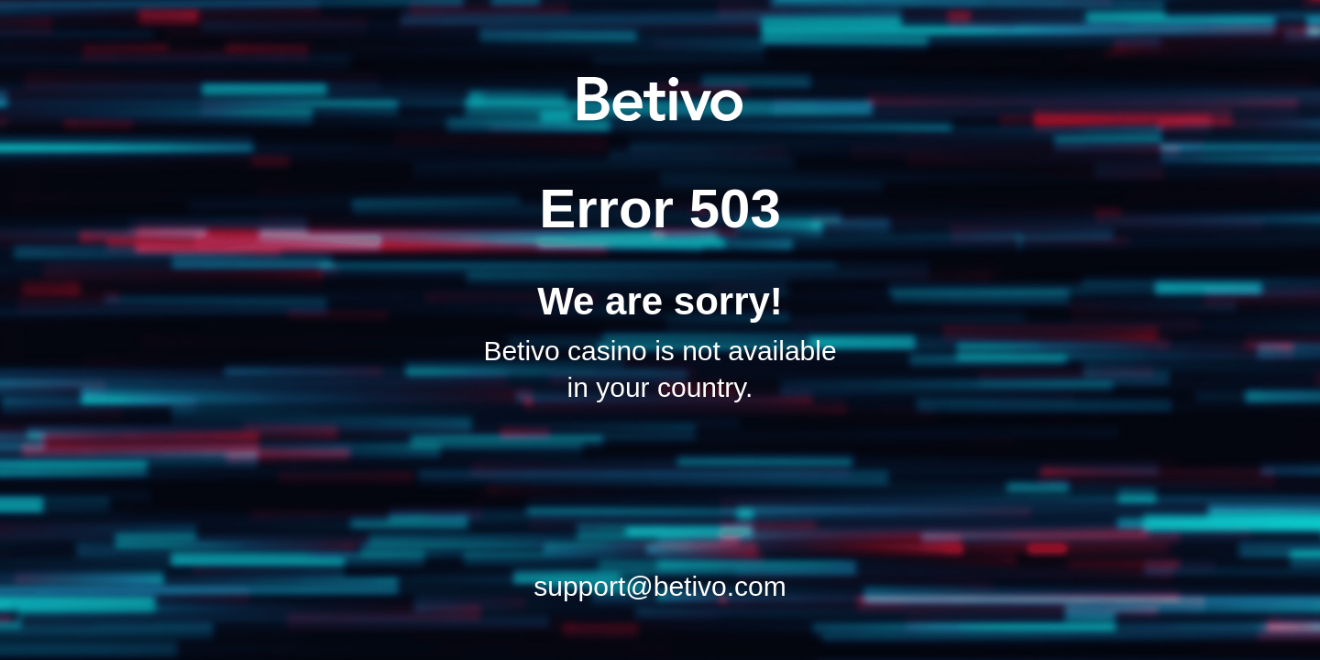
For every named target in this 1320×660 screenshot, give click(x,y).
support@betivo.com (660, 586)
